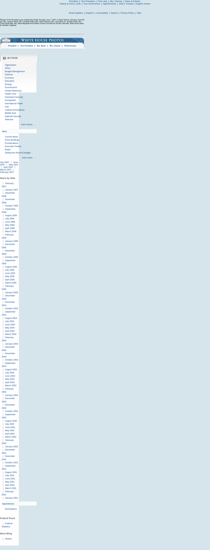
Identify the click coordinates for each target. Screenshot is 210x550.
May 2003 (9, 379)
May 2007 (13, 164)
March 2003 (10, 385)
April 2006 (10, 228)
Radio (8, 149)
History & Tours (67, 3)
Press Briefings (12, 140)
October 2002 (11, 411)
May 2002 (9, 430)
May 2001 (9, 482)
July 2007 (4, 162)
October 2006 (11, 205)
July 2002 (9, 424)
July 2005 (9, 270)
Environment (11, 87)
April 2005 (10, 279)
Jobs (121, 3)
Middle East (10, 113)
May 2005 (9, 276)
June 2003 (10, 376)
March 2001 (10, 488)
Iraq (7, 106)
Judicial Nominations (14, 110)
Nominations (11, 509)
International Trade (14, 103)
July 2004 (9, 321)
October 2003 (11, 360)
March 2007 (5, 169)
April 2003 (10, 382)
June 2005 (10, 273)
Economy (9, 78)
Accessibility (102, 13)
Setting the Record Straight (18, 152)
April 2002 (10, 433)
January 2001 (11, 498)
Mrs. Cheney (116, 1)
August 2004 (11, 318)
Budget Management (15, 71)
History (8, 538)
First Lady (102, 1)
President (73, 1)
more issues (27, 124)
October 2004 (11, 308)
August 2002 (11, 421)
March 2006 (10, 231)
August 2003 (11, 369)
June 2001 (10, 478)
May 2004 (9, 327)
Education (9, 81)
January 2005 (11, 292)
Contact (129, 3)
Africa (7, 68)
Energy (8, 84)
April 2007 (8, 167)
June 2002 (10, 427)
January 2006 (11, 241)
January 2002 (11, 446)
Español (89, 13)
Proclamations (11, 143)
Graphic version (142, 3)
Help (139, 13)
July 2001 (9, 475)
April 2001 (10, 485)
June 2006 (10, 222)
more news (27, 157)
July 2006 (9, 218)
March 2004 (10, 334)
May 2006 (9, 225)
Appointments (109, 3)
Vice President (88, 1)
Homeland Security (14, 97)
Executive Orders (13, 146)
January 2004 (11, 344)
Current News (11, 136)
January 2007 (11, 189)
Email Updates (76, 13)
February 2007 (7, 172)
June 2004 (10, 324)
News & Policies (132, 1)
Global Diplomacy (13, 90)
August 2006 (11, 215)
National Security (13, 116)
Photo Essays (70, 46)
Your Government (91, 3)
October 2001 (11, 462)
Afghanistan (10, 65)
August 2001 (11, 472)
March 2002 (10, 437)
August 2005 (11, 267)
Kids (78, 3)
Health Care (10, 94)
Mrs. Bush (41, 46)
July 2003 (9, 372)
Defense (9, 74)
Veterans (9, 119)
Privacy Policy (127, 13)
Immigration (10, 100)
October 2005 (11, 257)
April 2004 (10, 331)
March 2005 (10, 283)
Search (114, 13)
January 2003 (11, 395)
